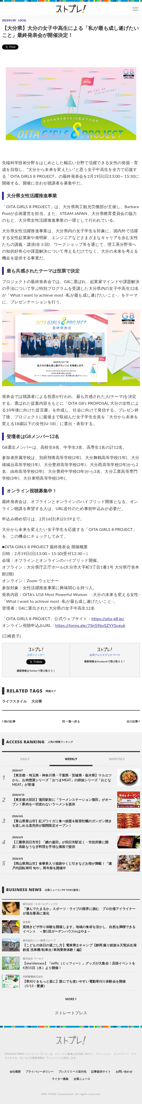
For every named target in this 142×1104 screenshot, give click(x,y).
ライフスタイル (14, 701)
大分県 (36, 701)
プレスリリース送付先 (72, 1071)
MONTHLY (117, 759)
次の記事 (133, 721)
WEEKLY (71, 759)
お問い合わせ (124, 1071)
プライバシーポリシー (40, 1071)
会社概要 (15, 1071)
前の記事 (8, 721)
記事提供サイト (101, 1071)
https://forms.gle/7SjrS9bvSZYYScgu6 (90, 625)
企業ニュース (82, 1078)
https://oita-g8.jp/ (107, 618)
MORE (71, 999)
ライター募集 (60, 1078)
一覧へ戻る (71, 721)
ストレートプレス (71, 1012)
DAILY (25, 759)
